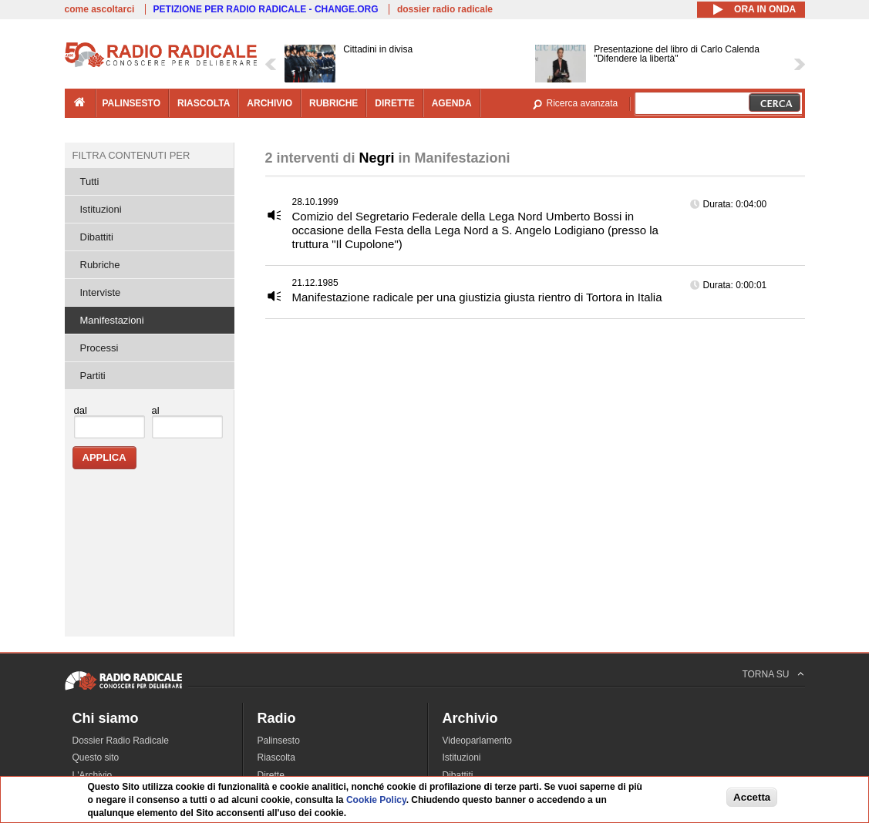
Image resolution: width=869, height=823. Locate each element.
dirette (394, 103)
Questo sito (96, 757)
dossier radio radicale (445, 9)
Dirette (271, 775)
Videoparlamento (478, 740)
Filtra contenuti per (131, 155)
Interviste (100, 292)
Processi (99, 348)
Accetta (751, 797)
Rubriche (100, 264)
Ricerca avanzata (582, 103)
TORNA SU (765, 674)
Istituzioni (101, 209)
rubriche (333, 103)
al (156, 410)
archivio (269, 103)
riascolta (203, 103)
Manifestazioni (112, 320)
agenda (452, 103)
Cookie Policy (376, 799)
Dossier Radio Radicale (120, 740)
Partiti (93, 375)
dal (80, 410)
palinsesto (132, 103)
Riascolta (276, 757)
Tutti (89, 181)
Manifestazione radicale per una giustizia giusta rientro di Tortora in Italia (477, 297)
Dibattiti (96, 237)
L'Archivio (92, 775)
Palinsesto (279, 740)
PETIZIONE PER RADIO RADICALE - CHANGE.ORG (266, 9)
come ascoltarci (100, 9)
